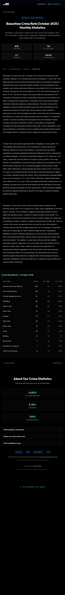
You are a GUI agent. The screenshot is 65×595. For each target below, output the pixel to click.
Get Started (54, 4)
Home (4, 69)
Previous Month (8, 363)
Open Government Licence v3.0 (48, 457)
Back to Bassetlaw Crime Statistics (32, 487)
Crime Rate (41, 4)
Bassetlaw (26, 69)
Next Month (58, 363)
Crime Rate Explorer (15, 69)
